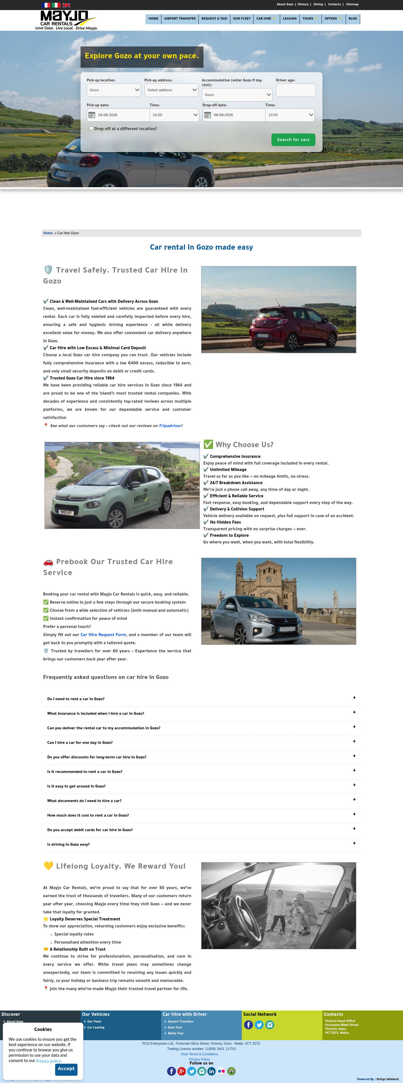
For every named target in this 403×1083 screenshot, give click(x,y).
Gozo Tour (175, 1028)
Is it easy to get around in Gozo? (76, 787)
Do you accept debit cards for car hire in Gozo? (90, 830)
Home (48, 233)
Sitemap (352, 4)
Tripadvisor (170, 426)
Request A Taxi (214, 19)
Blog (353, 19)
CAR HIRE (263, 19)
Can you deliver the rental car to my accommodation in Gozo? (103, 728)
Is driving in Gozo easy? (68, 845)
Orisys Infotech (388, 1079)
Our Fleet (94, 1022)
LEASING (290, 19)
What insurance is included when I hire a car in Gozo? (95, 714)
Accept (66, 1069)
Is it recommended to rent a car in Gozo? (84, 772)
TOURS (308, 19)
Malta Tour (176, 1033)
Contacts (334, 4)
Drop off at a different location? (123, 129)
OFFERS (331, 19)
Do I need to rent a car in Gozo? (75, 699)
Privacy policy (48, 1061)
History (303, 4)
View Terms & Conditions (199, 1054)
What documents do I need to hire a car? (84, 801)
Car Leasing (95, 1028)
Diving (318, 4)
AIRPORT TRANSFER (180, 19)
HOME (153, 19)
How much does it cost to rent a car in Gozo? (88, 816)
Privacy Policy (199, 1059)
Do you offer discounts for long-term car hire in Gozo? (96, 758)
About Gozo (285, 4)
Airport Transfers (181, 1022)
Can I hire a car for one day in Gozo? (80, 743)
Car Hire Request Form (103, 635)
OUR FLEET (241, 19)
